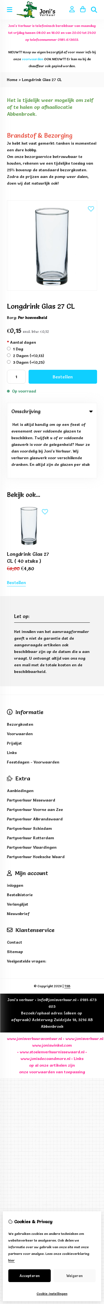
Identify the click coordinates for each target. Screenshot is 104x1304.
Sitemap (15, 893)
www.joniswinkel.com (52, 986)
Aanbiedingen (20, 732)
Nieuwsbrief (18, 855)
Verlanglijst (17, 845)
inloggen (15, 827)
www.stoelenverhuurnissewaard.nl (52, 993)
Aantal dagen (21, 342)
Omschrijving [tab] (52, 411)
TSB (67, 928)
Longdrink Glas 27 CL (42, 79)
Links (78, 1000)
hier (11, 1260)
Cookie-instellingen (52, 1294)
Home (12, 79)
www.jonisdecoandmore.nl (45, 1000)
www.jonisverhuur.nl (83, 980)
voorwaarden (42, 1013)
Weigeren (74, 1275)
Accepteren (29, 1275)
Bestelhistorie (20, 836)
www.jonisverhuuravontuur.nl (34, 980)
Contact (14, 883)
